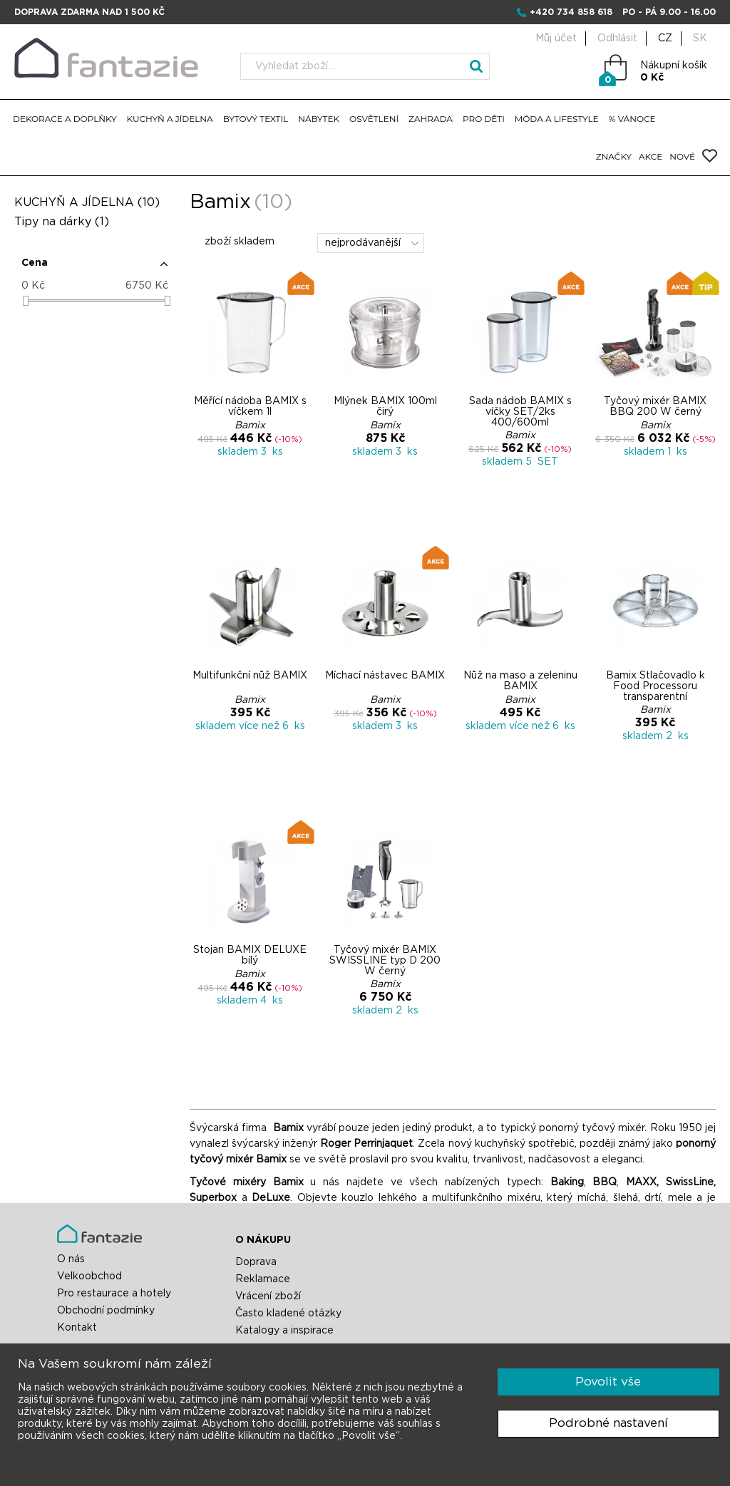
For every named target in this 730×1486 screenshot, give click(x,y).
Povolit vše (608, 1382)
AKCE (650, 156)
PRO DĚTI (484, 118)
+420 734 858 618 (571, 12)
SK (700, 38)
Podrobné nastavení (608, 1423)
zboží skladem (232, 242)
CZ (665, 38)
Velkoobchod (89, 1276)
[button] (94, 268)
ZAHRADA (430, 118)
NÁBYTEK (318, 118)
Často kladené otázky (288, 1314)
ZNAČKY (614, 156)
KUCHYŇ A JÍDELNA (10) (87, 202)
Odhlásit (617, 38)
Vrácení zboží (268, 1296)
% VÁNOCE (632, 118)
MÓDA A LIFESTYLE (557, 118)
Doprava (256, 1262)
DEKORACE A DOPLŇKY (65, 118)
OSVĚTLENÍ (374, 118)
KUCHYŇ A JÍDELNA (170, 118)
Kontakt (77, 1328)
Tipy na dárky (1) (61, 221)
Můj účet (556, 38)
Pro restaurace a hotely (114, 1294)
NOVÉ (682, 156)
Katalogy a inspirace (284, 1331)
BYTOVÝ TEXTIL (256, 118)
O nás (71, 1259)
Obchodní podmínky (106, 1311)
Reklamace (262, 1279)
